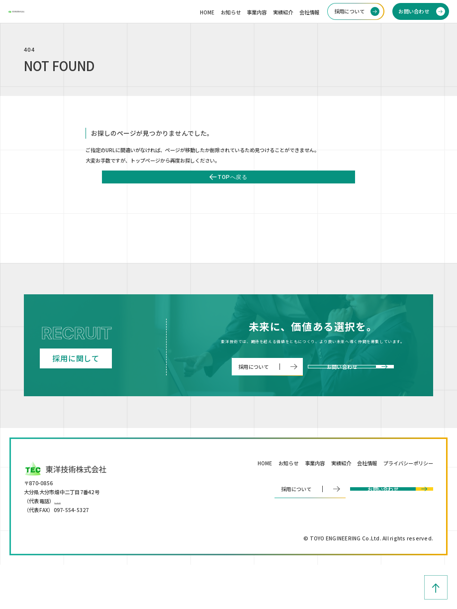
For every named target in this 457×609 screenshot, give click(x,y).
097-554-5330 (72, 544)
